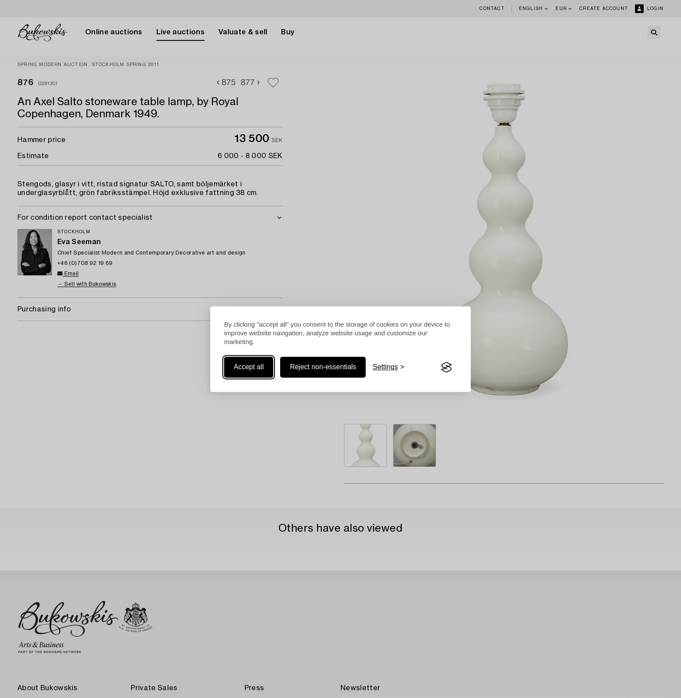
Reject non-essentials (323, 367)
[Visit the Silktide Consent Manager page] (446, 367)
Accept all (249, 367)
